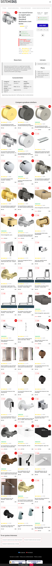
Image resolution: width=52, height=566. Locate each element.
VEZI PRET (42, 25)
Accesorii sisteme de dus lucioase (32, 540)
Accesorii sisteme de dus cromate (11, 544)
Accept (31, 565)
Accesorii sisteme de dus (13, 8)
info (15, 127)
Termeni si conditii (14, 556)
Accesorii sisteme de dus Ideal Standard (41, 8)
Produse (4, 8)
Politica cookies (38, 556)
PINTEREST (29, 552)
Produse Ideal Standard (26, 8)
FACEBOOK (21, 552)
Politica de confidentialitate (26, 556)
